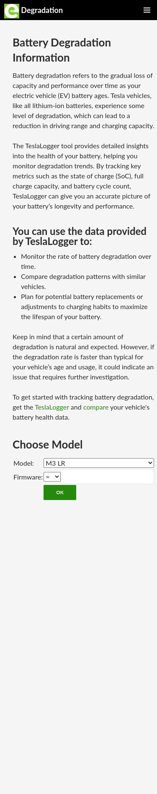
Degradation (33, 11)
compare (96, 407)
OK (60, 492)
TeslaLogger (52, 407)
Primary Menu (147, 10)
